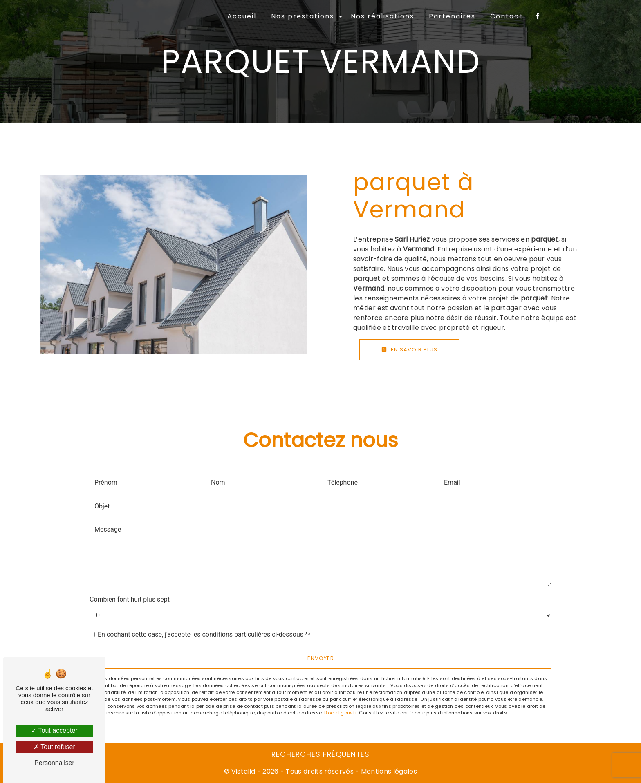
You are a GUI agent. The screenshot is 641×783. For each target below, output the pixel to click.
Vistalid (243, 771)
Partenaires (452, 16)
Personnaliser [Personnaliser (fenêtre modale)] (54, 762)
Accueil (241, 16)
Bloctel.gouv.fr (340, 712)
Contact (506, 16)
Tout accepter (54, 730)
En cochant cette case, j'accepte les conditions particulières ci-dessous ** (204, 634)
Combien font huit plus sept (130, 599)
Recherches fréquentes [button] (320, 754)
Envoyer (320, 658)
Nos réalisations (382, 16)
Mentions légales (388, 771)
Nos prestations (302, 16)
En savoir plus (409, 349)
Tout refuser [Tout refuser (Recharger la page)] (54, 746)
